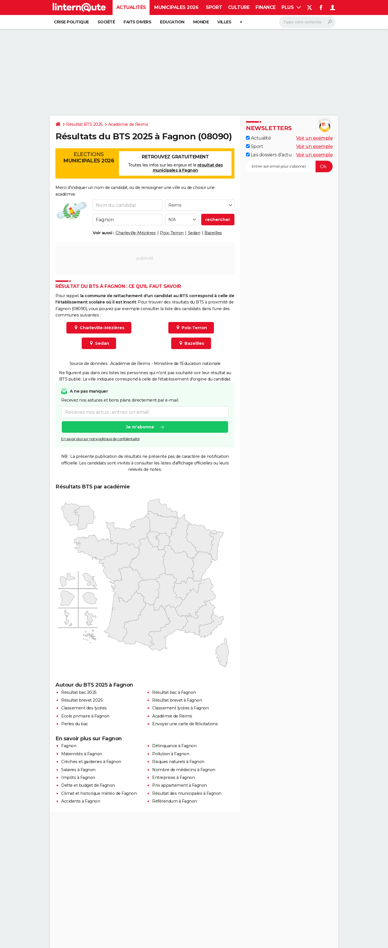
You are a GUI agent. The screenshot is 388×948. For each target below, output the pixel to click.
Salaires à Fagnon (78, 769)
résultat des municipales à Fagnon (188, 167)
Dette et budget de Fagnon (88, 785)
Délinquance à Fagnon (174, 745)
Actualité (258, 138)
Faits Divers (137, 22)
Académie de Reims (128, 124)
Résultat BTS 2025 (84, 124)
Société (106, 22)
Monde (201, 22)
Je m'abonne (140, 427)
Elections (88, 157)
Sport (214, 7)
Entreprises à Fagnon (173, 777)
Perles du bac (74, 723)
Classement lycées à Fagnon (180, 708)
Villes (224, 22)
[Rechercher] (307, 22)
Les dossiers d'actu (269, 155)
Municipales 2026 (176, 7)
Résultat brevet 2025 (81, 700)
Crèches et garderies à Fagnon (91, 761)
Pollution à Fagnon (170, 753)
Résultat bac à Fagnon (174, 692)
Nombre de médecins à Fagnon (183, 769)
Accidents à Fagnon (80, 801)
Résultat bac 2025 (79, 692)
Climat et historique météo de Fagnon (99, 793)
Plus (291, 7)
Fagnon (68, 745)
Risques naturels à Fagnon (178, 761)
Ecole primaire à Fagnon (85, 716)
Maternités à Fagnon (81, 753)
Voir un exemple (314, 138)
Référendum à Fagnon (174, 801)
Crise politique (71, 22)
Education (172, 22)
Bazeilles (213, 232)
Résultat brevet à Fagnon (177, 700)
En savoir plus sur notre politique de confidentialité (100, 439)
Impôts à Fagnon (78, 777)
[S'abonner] (289, 166)
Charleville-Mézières (135, 232)
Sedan (194, 232)
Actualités (131, 7)
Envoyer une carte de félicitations (185, 723)
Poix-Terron (172, 232)
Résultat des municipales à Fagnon (186, 793)
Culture (239, 7)
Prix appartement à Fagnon (179, 785)
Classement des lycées (84, 708)
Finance (265, 7)
